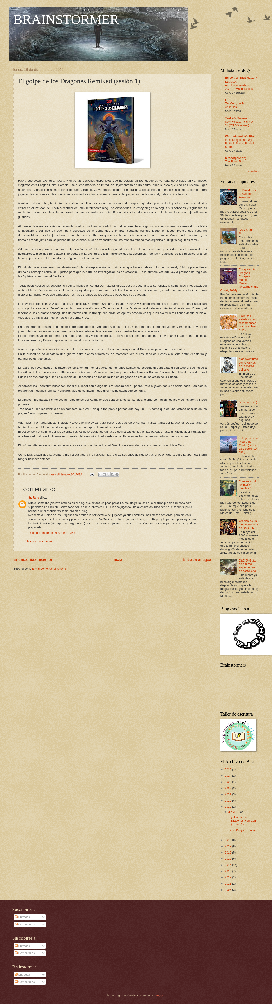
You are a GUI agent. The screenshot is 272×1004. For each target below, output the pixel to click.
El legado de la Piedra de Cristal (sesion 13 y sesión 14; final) (249, 445)
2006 (228, 890)
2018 (228, 840)
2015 (228, 858)
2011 (228, 883)
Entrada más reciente (32, 559)
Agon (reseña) (248, 402)
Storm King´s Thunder (242, 830)
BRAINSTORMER (66, 19)
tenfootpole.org (235, 158)
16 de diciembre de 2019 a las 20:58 (51, 533)
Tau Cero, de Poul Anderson (236, 105)
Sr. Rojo (33, 497)
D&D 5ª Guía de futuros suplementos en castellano (247, 566)
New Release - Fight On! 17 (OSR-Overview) (240, 123)
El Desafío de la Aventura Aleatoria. (247, 194)
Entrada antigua (197, 559)
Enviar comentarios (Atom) (49, 568)
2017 (228, 846)
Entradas (22, 917)
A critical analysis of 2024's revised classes (239, 87)
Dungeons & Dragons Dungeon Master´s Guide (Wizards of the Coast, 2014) (239, 280)
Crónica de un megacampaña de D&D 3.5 (248, 524)
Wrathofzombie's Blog (240, 136)
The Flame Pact (235, 161)
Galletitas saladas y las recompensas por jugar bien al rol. (248, 323)
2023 (228, 782)
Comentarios (25, 924)
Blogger (160, 995)
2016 (228, 852)
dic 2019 (234, 812)
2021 (228, 794)
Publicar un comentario (39, 541)
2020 (228, 800)
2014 (228, 865)
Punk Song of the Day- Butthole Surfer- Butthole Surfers (240, 143)
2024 (228, 775)
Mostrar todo (252, 171)
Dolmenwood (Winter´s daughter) (247, 485)
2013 (228, 871)
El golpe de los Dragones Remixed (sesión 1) (242, 820)
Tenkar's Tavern (236, 118)
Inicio (117, 559)
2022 (228, 788)
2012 (228, 877)
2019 (228, 806)
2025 (228, 769)
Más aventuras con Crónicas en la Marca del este (248, 364)
